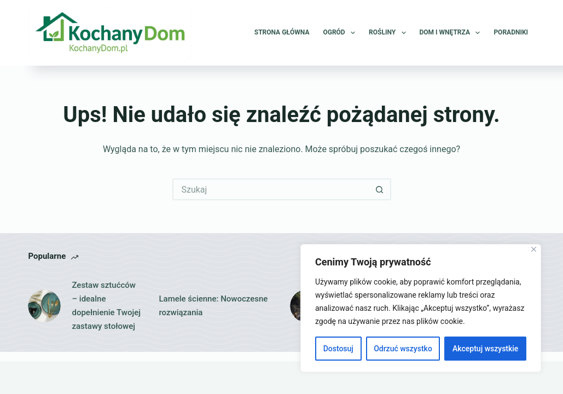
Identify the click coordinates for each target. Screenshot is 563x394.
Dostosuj (338, 348)
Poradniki (511, 32)
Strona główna (282, 32)
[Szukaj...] (270, 189)
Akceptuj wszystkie (485, 348)
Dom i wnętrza (452, 32)
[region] (420, 308)
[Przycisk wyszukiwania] (380, 189)
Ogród (341, 32)
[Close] (533, 249)
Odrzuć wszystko (403, 348)
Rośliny (389, 32)
